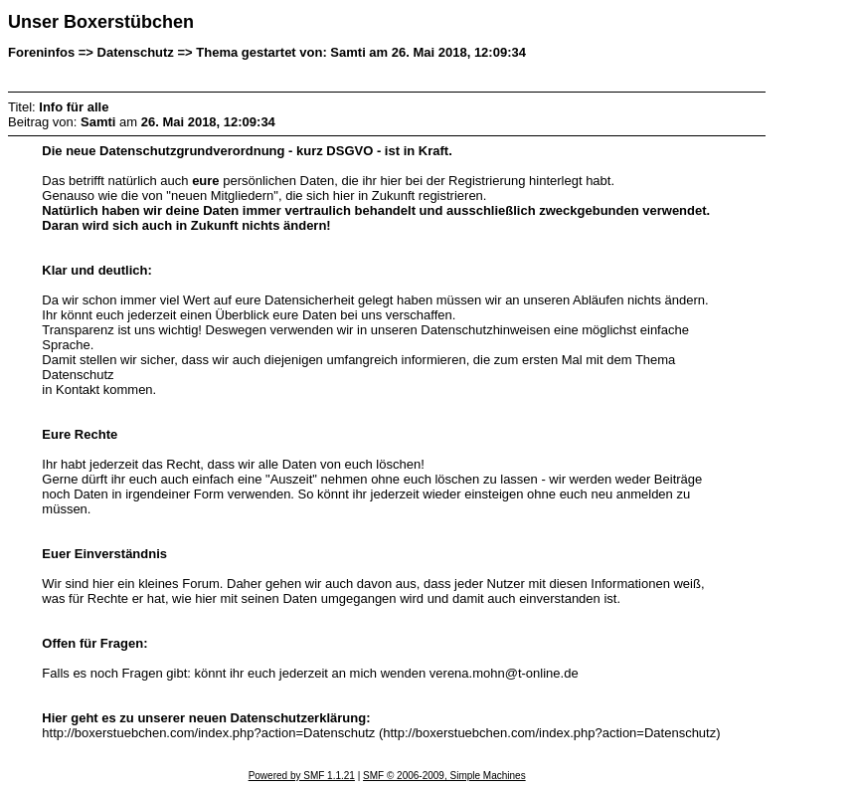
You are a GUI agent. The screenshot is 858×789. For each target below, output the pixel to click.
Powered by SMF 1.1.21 (302, 775)
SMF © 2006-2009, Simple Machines (444, 775)
